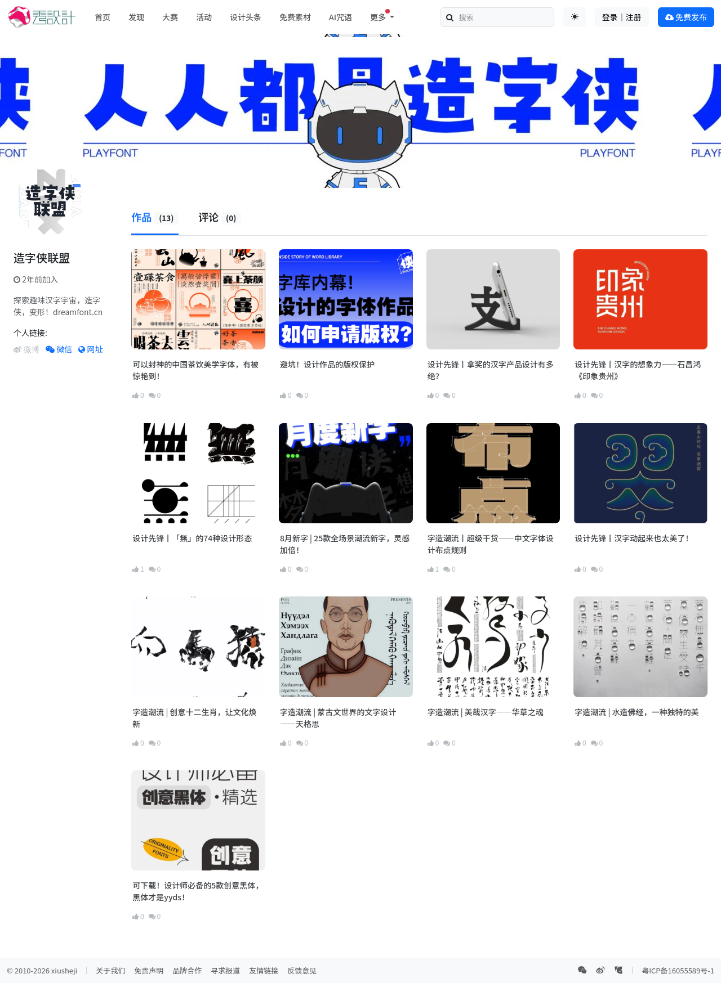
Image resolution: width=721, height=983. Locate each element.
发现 (136, 17)
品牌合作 (187, 970)
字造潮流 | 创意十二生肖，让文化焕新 (194, 717)
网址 (90, 348)
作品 (155, 216)
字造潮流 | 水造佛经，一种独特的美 (636, 711)
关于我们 (110, 970)
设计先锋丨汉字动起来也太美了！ (634, 538)
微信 (59, 348)
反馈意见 (302, 970)
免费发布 (686, 17)
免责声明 (148, 970)
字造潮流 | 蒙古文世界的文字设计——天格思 (338, 717)
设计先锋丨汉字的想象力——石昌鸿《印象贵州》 (638, 369)
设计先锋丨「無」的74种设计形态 (192, 538)
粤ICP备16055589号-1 (678, 970)
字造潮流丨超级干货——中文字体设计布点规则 (491, 543)
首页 (102, 17)
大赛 (170, 17)
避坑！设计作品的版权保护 (327, 364)
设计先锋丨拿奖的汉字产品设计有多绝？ (491, 369)
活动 (204, 17)
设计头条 (245, 17)
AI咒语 (340, 17)
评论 (219, 216)
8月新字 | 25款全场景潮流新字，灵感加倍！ (345, 543)
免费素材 (295, 17)
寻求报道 (225, 970)
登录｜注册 (622, 17)
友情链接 (263, 970)
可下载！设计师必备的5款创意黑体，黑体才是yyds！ (197, 891)
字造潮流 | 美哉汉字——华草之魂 (486, 711)
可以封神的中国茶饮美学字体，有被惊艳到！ (195, 369)
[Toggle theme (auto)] (574, 17)
